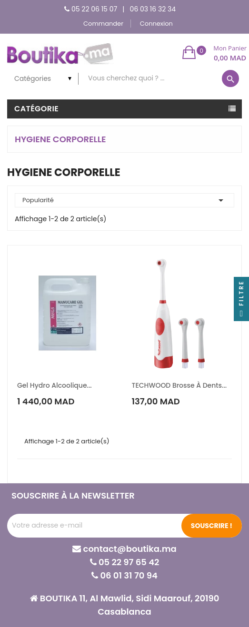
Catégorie (36, 108)
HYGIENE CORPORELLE (60, 139)
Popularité (124, 200)
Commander (103, 24)
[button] (214, 52)
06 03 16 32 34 (153, 9)
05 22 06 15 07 (94, 9)
